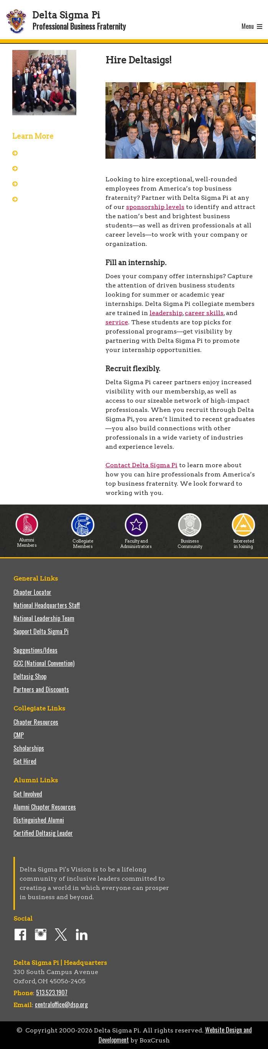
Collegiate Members (83, 541)
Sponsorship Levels (48, 198)
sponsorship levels (155, 207)
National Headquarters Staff (46, 605)
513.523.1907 (51, 992)
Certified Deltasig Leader (43, 833)
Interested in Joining (243, 541)
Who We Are (40, 168)
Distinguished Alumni (38, 820)
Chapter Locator (32, 592)
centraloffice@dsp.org (61, 1004)
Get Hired (24, 761)
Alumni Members (27, 540)
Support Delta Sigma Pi (41, 631)
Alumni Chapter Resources (44, 807)
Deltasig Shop (29, 676)
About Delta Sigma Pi (51, 152)
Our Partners (41, 183)
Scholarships (28, 748)
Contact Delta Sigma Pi (141, 465)
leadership (166, 313)
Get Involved (27, 793)
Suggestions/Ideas (35, 650)
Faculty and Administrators (136, 541)
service (116, 322)
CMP (18, 735)
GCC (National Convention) (43, 663)
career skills (204, 313)
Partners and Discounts (41, 689)
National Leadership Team (43, 618)
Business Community (190, 541)
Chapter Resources (35, 722)
